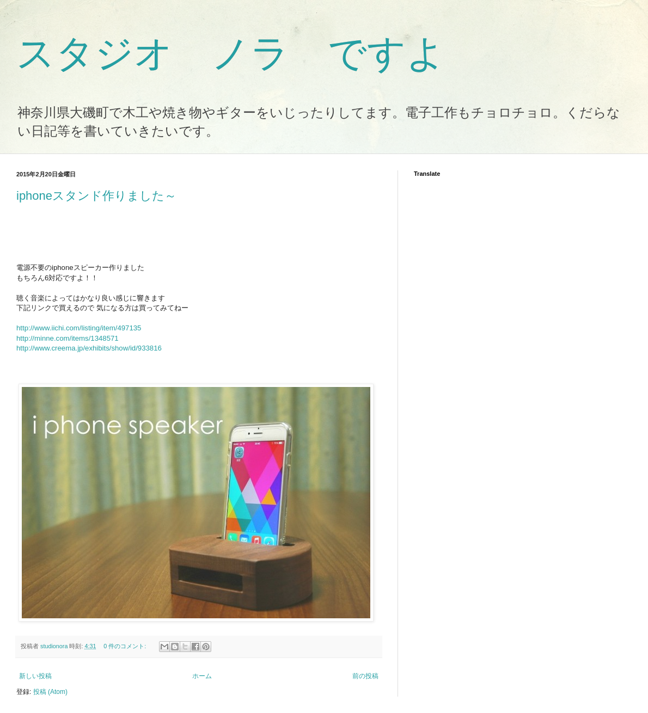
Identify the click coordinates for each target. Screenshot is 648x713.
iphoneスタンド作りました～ (96, 195)
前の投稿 (365, 676)
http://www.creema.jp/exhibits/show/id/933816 (89, 348)
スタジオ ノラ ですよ (230, 53)
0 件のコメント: (125, 646)
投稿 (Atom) (50, 692)
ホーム (202, 676)
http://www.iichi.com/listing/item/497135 (78, 328)
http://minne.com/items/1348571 (67, 338)
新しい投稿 (35, 676)
